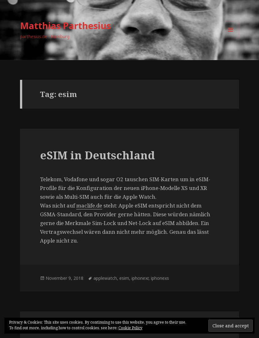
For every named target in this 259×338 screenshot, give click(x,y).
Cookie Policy (130, 327)
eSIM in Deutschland (97, 155)
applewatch (105, 278)
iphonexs (160, 278)
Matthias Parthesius (65, 25)
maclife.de (89, 205)
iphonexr (140, 278)
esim (124, 278)
